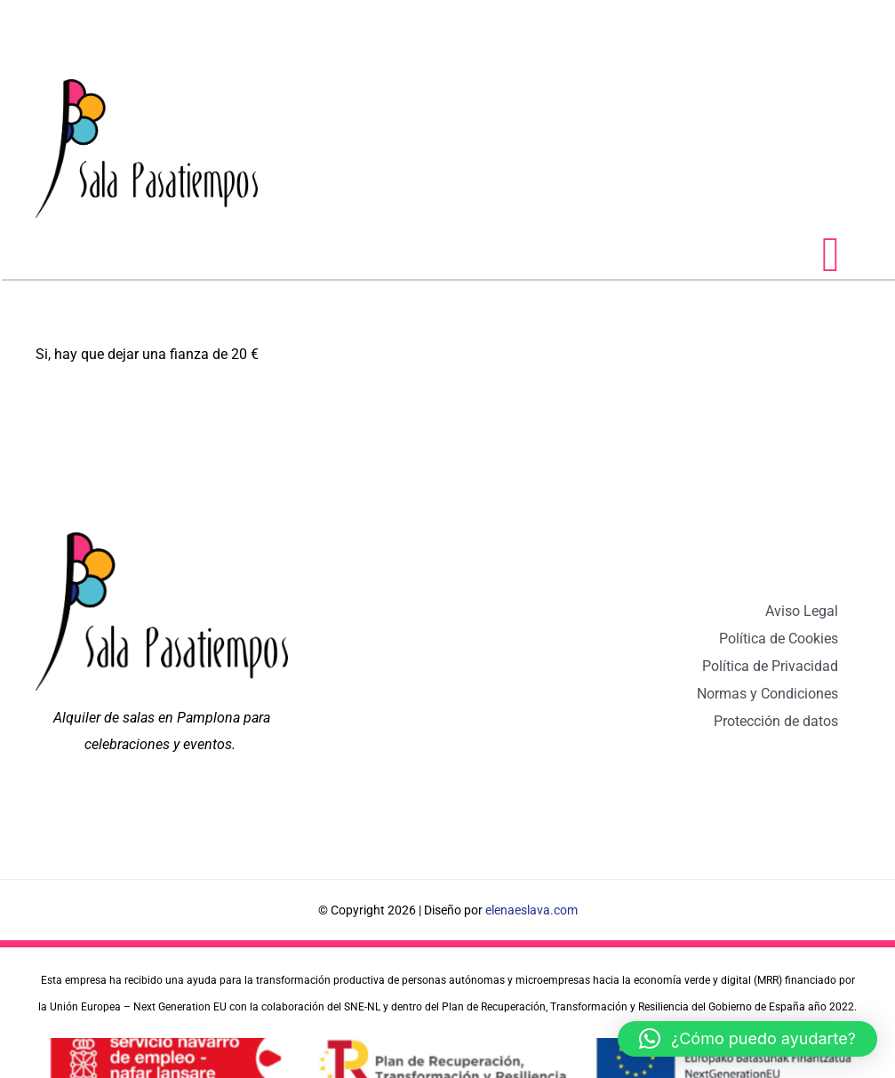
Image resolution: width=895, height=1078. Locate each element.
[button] (747, 1039)
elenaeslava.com (531, 910)
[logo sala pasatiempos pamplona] (147, 85)
